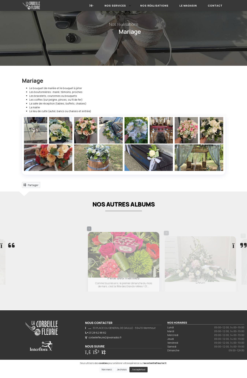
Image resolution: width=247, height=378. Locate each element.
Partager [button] (31, 185)
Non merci (107, 369)
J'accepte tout (138, 369)
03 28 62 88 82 (97, 332)
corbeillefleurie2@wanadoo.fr (105, 337)
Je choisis (122, 369)
